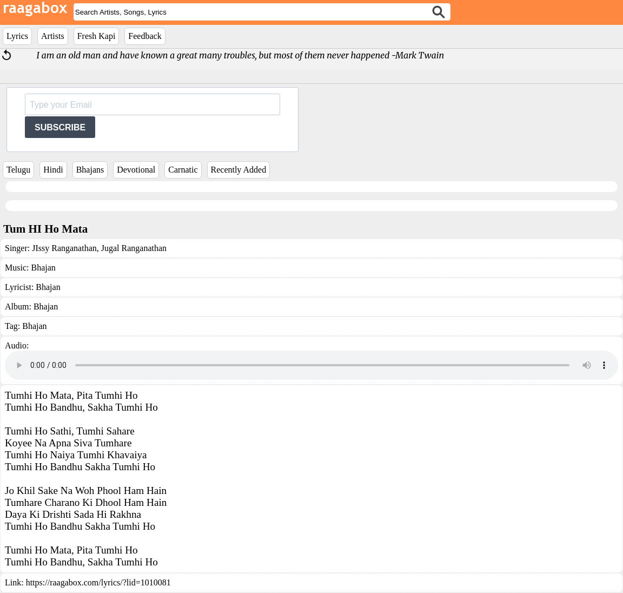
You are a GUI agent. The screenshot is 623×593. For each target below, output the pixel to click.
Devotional (136, 169)
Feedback (144, 36)
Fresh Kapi (96, 36)
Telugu (18, 169)
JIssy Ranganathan (64, 248)
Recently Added (239, 169)
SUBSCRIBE (60, 127)
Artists (52, 36)
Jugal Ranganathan (133, 248)
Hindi (53, 169)
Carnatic (182, 169)
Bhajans (90, 169)
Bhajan (43, 267)
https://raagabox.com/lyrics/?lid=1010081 (98, 582)
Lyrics (17, 36)
